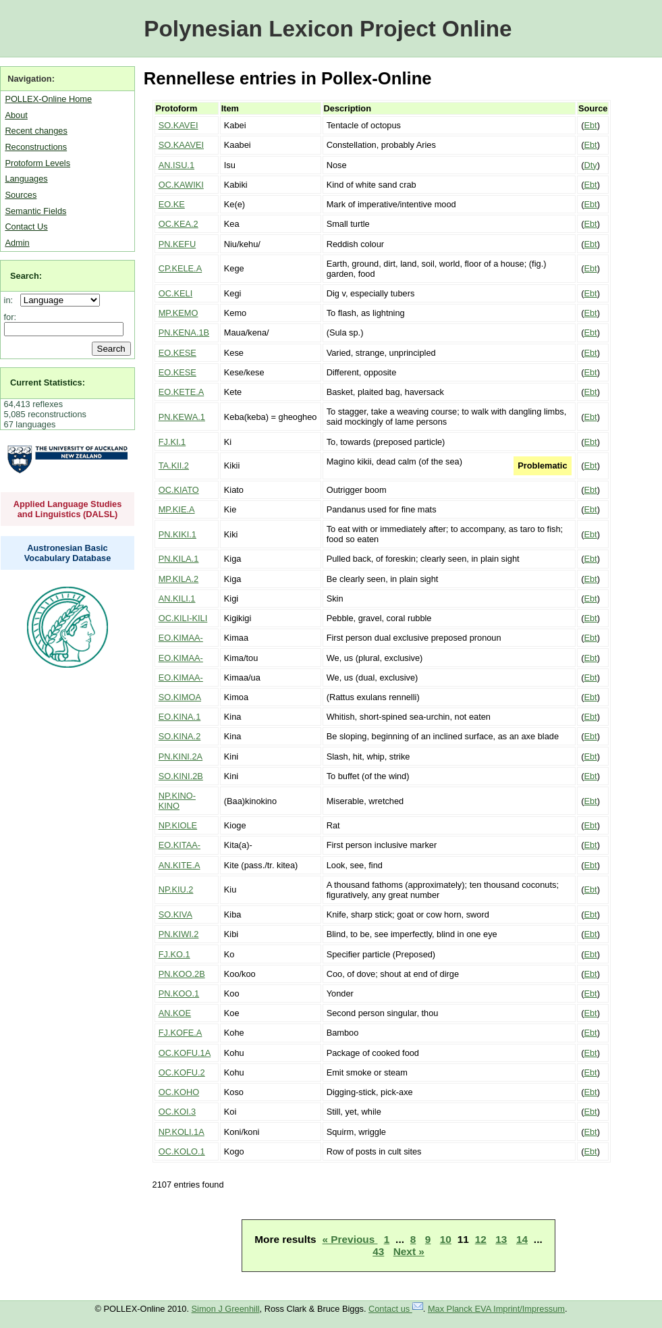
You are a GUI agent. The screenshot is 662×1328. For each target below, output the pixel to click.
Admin (17, 243)
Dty (590, 165)
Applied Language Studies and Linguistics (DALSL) (67, 509)
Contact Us (26, 226)
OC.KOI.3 (177, 1112)
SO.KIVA (175, 914)
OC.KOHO (179, 1092)
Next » (408, 1251)
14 (522, 1239)
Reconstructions (36, 147)
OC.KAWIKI (181, 185)
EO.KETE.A (181, 392)
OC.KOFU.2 (182, 1072)
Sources (20, 195)
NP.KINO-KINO (177, 801)
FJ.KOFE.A (180, 1033)
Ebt (590, 125)
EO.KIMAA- (181, 638)
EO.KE (172, 204)
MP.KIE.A (177, 509)
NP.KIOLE (178, 825)
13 (501, 1239)
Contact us (395, 1309)
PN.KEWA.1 (182, 417)
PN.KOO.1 (179, 993)
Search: (26, 276)
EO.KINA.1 (180, 717)
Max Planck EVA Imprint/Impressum (496, 1309)
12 (481, 1239)
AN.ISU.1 (176, 165)
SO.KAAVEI (181, 145)
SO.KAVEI (178, 125)
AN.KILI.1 (177, 598)
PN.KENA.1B (184, 332)
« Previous (350, 1239)
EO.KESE (177, 353)
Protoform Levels (37, 163)
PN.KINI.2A (180, 756)
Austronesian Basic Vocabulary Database (67, 553)
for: (10, 317)
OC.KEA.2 (178, 224)
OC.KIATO (179, 490)
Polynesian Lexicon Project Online (328, 28)
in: (11, 300)
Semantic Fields (35, 211)
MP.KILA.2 (179, 579)
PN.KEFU (177, 244)
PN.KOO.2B (182, 974)
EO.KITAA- (179, 845)
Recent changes (36, 131)
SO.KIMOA (180, 697)
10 (445, 1239)
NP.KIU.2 (176, 889)
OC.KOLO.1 (182, 1151)
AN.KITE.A (179, 865)
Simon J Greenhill (226, 1309)
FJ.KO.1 (174, 954)
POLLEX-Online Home (48, 99)
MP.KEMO (178, 313)
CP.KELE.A (180, 268)
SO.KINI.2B (181, 776)
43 (378, 1251)
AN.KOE (175, 1013)
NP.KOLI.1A (181, 1132)
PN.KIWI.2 (179, 934)
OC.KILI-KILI (183, 618)
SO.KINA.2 (180, 736)
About (16, 115)
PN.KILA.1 (179, 559)
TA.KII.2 (174, 465)
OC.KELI (176, 293)
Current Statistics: (47, 382)
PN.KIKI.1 (177, 534)
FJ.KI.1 (172, 442)
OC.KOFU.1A (185, 1053)
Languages (26, 179)
